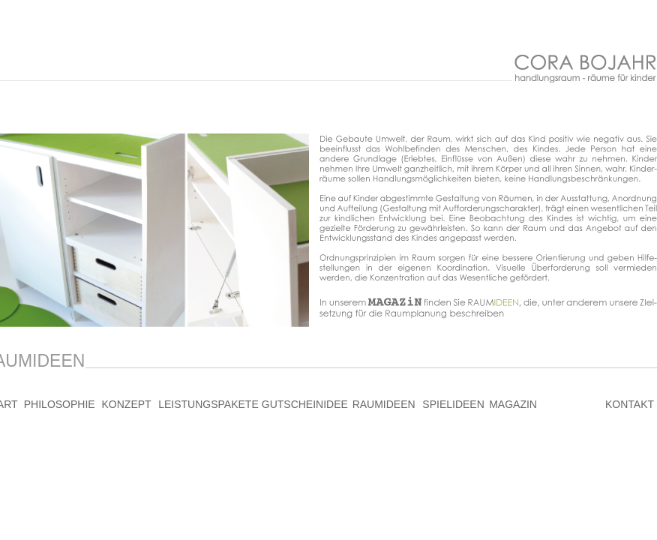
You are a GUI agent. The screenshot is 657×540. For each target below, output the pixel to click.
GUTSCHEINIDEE (305, 404)
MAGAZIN (513, 404)
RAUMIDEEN (384, 404)
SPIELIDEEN (453, 404)
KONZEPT (127, 404)
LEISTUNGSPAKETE (208, 404)
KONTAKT (629, 404)
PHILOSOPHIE (59, 404)
